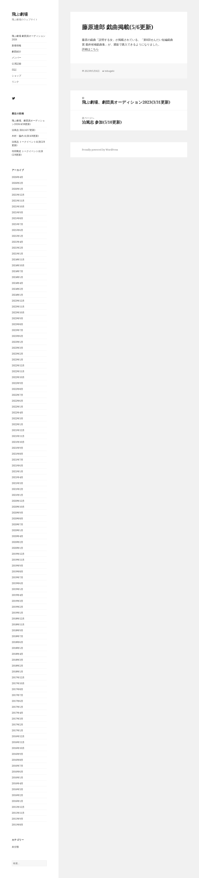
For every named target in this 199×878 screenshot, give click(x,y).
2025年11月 (18, 200)
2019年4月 (17, 595)
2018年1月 (17, 671)
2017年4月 (17, 712)
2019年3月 (17, 601)
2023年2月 (17, 353)
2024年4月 (17, 283)
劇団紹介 (16, 51)
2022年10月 (18, 377)
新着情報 (16, 45)
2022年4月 (17, 412)
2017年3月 (17, 718)
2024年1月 (17, 294)
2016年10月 (18, 748)
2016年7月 (17, 765)
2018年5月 (17, 648)
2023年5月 (17, 341)
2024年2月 (17, 289)
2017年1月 (17, 730)
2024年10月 (18, 265)
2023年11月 (18, 306)
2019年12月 (18, 553)
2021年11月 (18, 436)
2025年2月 (17, 247)
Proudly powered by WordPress (100, 149)
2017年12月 (18, 677)
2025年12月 (18, 194)
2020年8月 (17, 518)
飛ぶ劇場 (20, 14)
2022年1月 (17, 424)
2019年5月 (17, 589)
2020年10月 (18, 506)
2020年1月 (17, 548)
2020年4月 (17, 536)
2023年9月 (17, 318)
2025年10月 (18, 206)
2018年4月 (17, 653)
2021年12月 (18, 430)
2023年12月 (18, 300)
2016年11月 (18, 742)
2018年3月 (17, 659)
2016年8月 (17, 759)
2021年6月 (17, 465)
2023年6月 (17, 336)
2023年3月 (17, 347)
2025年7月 (17, 224)
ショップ (16, 75)
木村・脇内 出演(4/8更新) (25, 135)
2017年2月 (17, 724)
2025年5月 (17, 236)
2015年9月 (17, 818)
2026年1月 (17, 188)
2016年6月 (17, 771)
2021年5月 (17, 471)
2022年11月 (18, 371)
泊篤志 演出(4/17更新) (23, 130)
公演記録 (16, 63)
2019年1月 (17, 612)
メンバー (16, 57)
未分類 (15, 846)
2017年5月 (17, 706)
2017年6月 (17, 701)
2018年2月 (17, 665)
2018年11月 (18, 624)
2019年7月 (17, 577)
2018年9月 (17, 630)
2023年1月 (17, 359)
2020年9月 (17, 512)
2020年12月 (18, 500)
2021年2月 (17, 489)
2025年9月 (17, 212)
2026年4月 (17, 177)
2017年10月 (18, 683)
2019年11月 (18, 559)
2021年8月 (17, 453)
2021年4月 (17, 477)
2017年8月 (17, 689)
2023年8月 (17, 324)
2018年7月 (17, 636)
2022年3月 (17, 418)
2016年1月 (17, 801)
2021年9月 (17, 447)
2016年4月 (17, 783)
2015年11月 (18, 812)
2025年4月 (17, 241)
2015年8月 (17, 824)
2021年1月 (17, 495)
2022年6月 (17, 400)
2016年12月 (18, 736)
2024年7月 (17, 271)
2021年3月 (17, 483)
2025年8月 (17, 218)
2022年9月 (17, 383)
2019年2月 (17, 606)
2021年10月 (18, 442)
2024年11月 (18, 259)
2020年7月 (17, 524)
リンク (15, 81)
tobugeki (109, 71)
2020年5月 (17, 530)
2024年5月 (17, 277)
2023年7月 (17, 330)
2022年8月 (17, 389)
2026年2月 (17, 183)
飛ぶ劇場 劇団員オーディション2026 (28, 37)
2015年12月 (18, 807)
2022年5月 (17, 406)
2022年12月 (18, 365)
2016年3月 (17, 789)
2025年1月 (17, 253)
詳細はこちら (90, 49)
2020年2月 (17, 542)
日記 (14, 69)
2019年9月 (17, 565)
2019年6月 (17, 583)
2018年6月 (17, 642)
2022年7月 (17, 394)
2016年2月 (17, 795)
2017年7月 (17, 695)
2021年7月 (17, 459)
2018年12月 (18, 618)
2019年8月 (17, 571)
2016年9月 (17, 754)
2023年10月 (18, 312)
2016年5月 (17, 777)
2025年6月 (17, 230)
